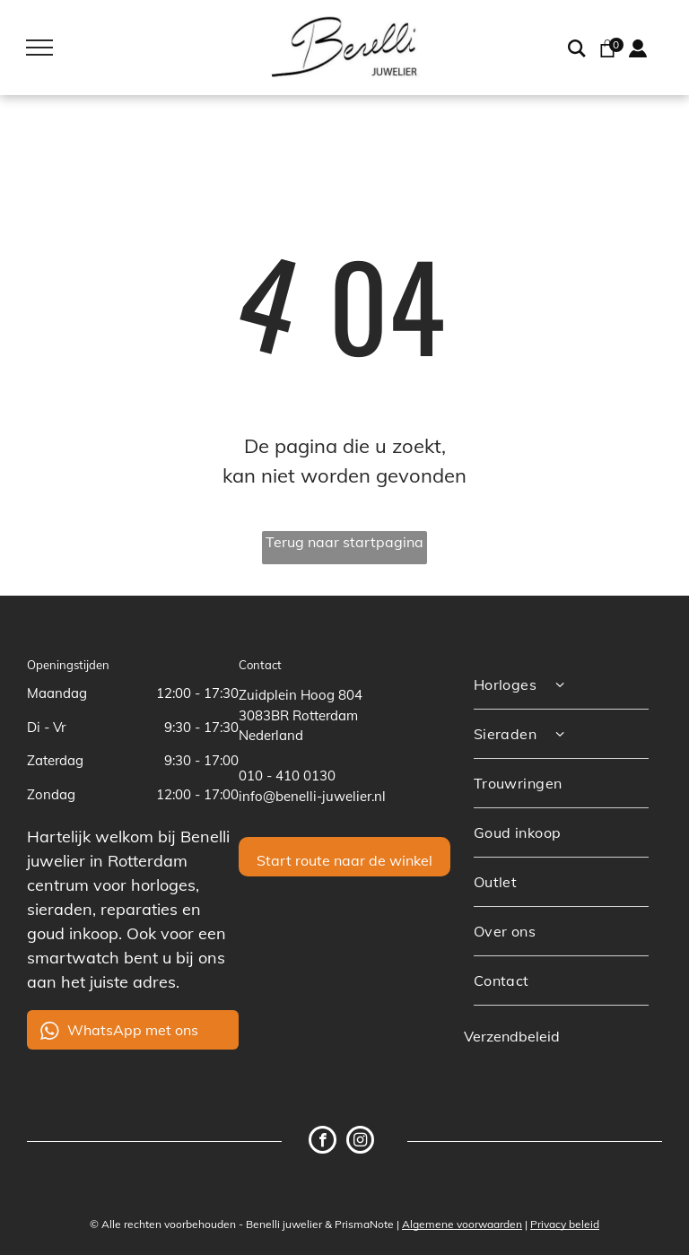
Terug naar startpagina (344, 542)
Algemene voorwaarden (462, 1224)
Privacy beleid (564, 1224)
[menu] (39, 47)
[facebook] (322, 1142)
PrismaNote (364, 1224)
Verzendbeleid (512, 1036)
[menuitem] (561, 685)
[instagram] (360, 1142)
